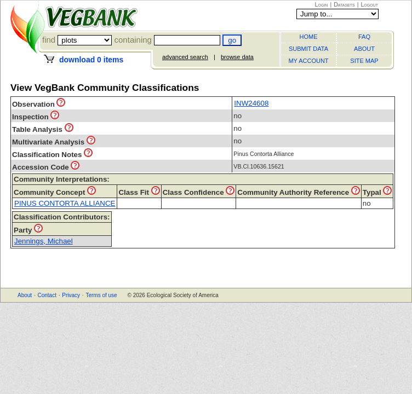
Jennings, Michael (43, 241)
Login (321, 4)
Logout (369, 4)
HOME (309, 36)
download (91, 59)
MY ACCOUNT (308, 60)
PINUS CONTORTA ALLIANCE (64, 203)
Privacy (71, 295)
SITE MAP (364, 60)
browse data (237, 57)
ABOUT (364, 48)
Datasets (344, 4)
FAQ (364, 36)
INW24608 (251, 103)
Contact (46, 295)
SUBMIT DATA (308, 48)
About (25, 295)
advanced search (185, 57)
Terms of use (101, 295)
